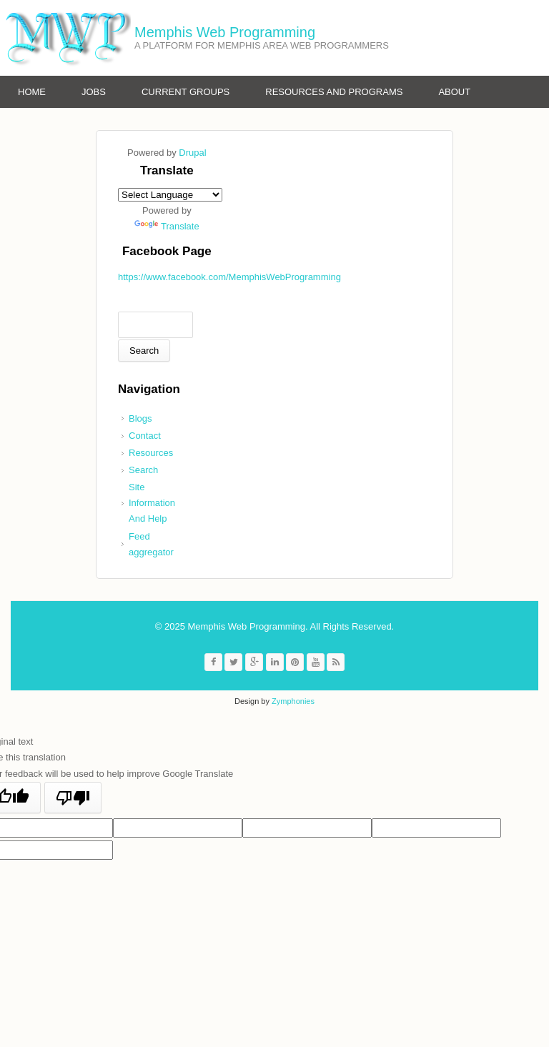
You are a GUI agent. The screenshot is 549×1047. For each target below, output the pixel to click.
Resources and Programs (333, 91)
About (454, 91)
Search (143, 470)
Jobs (93, 91)
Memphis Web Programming (224, 32)
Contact (145, 435)
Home (32, 91)
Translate (166, 226)
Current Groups (185, 91)
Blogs (140, 418)
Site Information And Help (152, 503)
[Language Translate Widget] (170, 195)
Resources (151, 452)
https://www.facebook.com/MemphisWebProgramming (229, 277)
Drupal (192, 152)
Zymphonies (293, 701)
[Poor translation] (73, 797)
